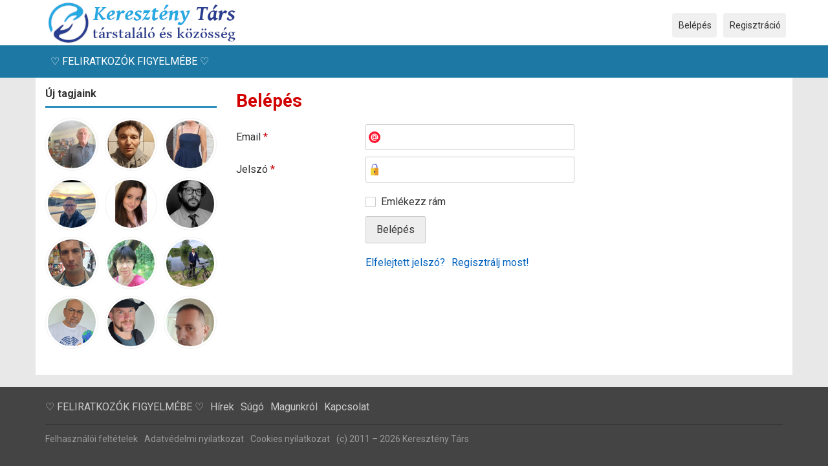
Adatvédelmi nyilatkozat (194, 439)
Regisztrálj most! (490, 262)
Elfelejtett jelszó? (405, 262)
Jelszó (255, 169)
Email (252, 137)
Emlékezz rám (413, 201)
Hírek (222, 407)
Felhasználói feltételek (91, 439)
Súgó (252, 407)
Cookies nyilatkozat (290, 439)
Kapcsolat (346, 407)
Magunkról (294, 407)
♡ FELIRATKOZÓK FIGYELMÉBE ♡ (129, 61)
